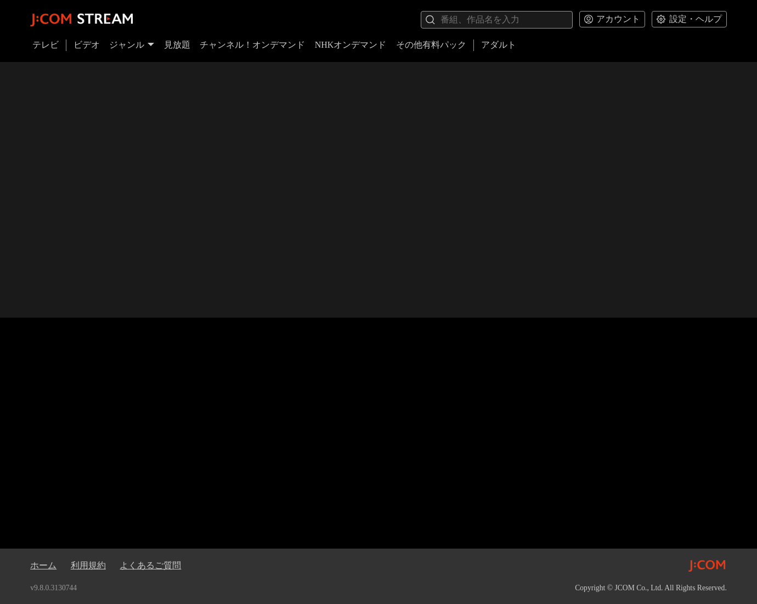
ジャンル (131, 44)
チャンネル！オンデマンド (252, 44)
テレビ (45, 44)
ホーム (43, 565)
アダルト (498, 44)
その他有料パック (431, 44)
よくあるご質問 (150, 565)
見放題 (177, 44)
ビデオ (87, 44)
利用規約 (88, 565)
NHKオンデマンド (351, 44)
